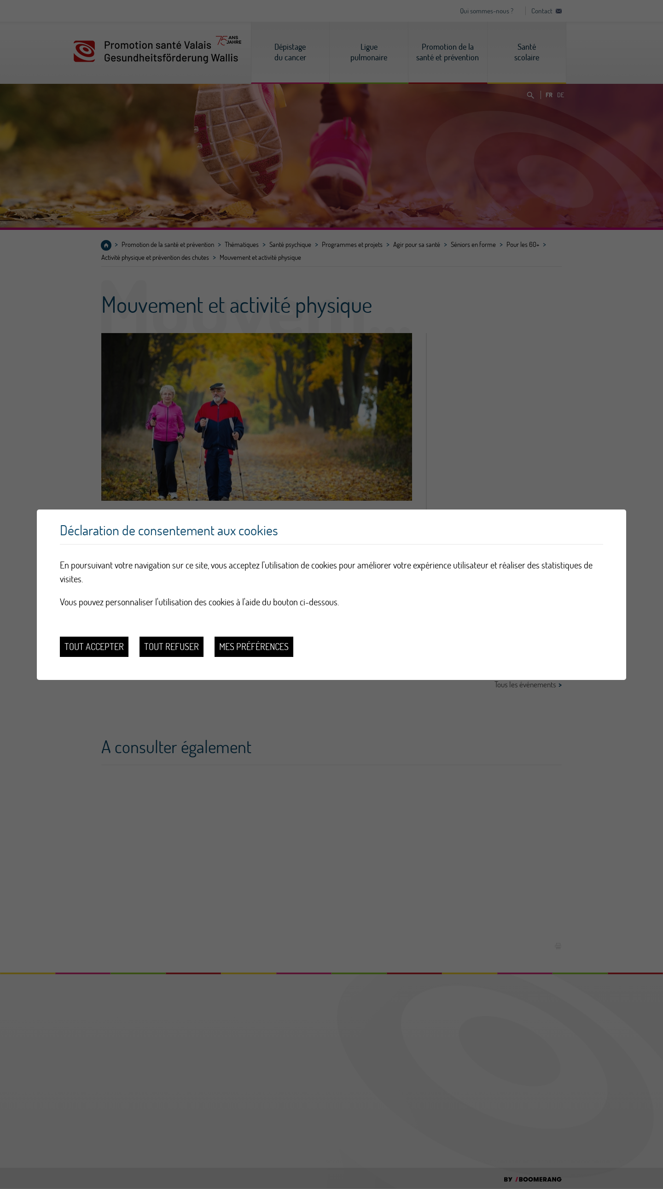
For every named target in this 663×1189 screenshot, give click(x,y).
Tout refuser (171, 646)
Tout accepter (94, 646)
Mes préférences (254, 646)
